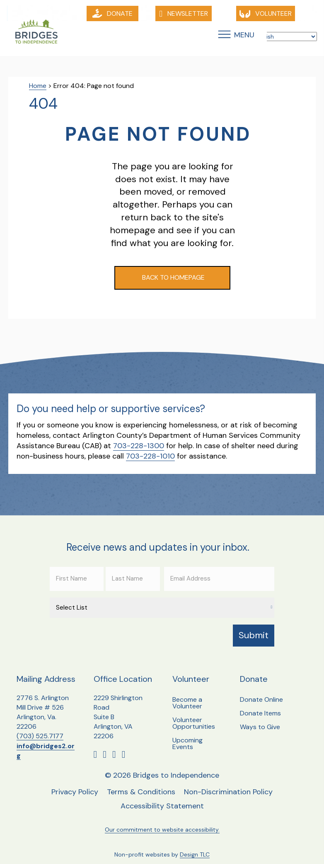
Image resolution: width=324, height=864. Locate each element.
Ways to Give (260, 719)
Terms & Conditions (141, 785)
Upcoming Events (187, 736)
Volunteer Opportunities (193, 715)
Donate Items (260, 705)
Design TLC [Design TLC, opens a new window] (195, 847)
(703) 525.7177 (40, 729)
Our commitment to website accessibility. (162, 822)
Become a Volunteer (187, 695)
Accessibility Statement (162, 799)
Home (37, 86)
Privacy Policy (74, 785)
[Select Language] (284, 36)
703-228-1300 (138, 446)
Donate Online (261, 692)
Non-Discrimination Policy (228, 785)
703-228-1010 (150, 456)
